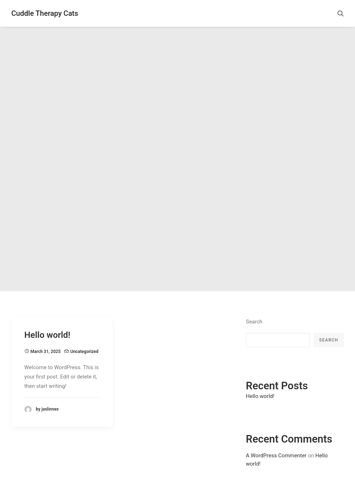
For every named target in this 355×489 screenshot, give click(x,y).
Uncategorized (84, 315)
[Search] (340, 13)
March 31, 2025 (46, 315)
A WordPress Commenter (276, 419)
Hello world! (47, 298)
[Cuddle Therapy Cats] (45, 13)
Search (254, 285)
